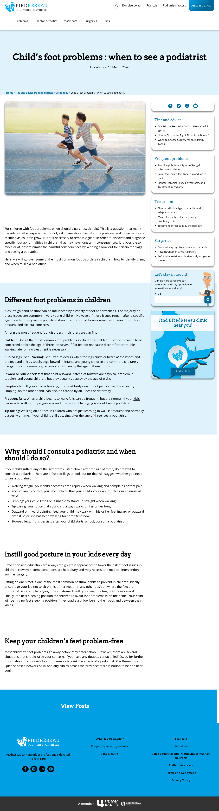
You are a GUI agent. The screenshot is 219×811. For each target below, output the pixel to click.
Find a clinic (201, 5)
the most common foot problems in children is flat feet (68, 340)
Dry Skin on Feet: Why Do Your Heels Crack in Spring (183, 128)
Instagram (33, 770)
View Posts (75, 706)
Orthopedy (61, 92)
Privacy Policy (180, 780)
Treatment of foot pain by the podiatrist (180, 225)
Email (157, 294)
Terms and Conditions (181, 772)
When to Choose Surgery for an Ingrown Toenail (181, 142)
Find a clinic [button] (183, 371)
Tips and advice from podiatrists (34, 92)
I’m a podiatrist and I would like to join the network (181, 755)
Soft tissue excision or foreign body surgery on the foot (184, 258)
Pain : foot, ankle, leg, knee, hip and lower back (182, 176)
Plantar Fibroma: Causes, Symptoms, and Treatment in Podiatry (181, 185)
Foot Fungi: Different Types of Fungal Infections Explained (179, 167)
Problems (23, 21)
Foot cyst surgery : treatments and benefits (182, 247)
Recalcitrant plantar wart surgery (177, 251)
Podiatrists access (174, 5)
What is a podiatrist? (109, 738)
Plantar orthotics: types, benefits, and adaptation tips (179, 210)
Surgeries (92, 21)
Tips (109, 21)
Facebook (25, 770)
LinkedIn (42, 770)
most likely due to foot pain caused (91, 386)
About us (181, 746)
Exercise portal (131, 5)
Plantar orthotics (46, 21)
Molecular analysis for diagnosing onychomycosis (177, 219)
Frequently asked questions (109, 746)
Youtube (50, 770)
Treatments (71, 21)
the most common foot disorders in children (80, 259)
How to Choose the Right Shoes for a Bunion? (183, 135)
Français (152, 5)
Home (9, 92)
